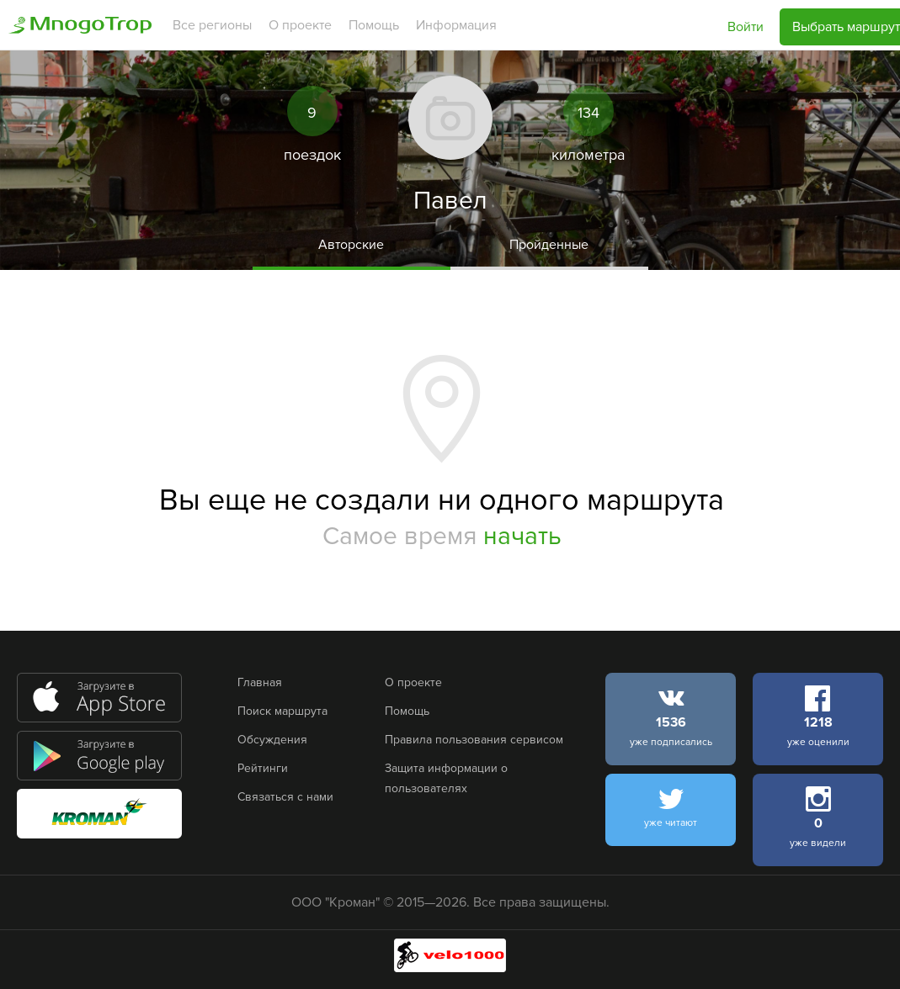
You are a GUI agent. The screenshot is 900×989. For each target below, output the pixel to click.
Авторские (351, 244)
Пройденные (548, 244)
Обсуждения (272, 739)
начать (522, 536)
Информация (456, 25)
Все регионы (212, 25)
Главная (259, 682)
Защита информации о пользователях (446, 778)
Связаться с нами (285, 797)
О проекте (300, 25)
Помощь (374, 25)
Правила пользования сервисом (474, 739)
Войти (745, 27)
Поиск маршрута (282, 711)
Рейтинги (262, 768)
